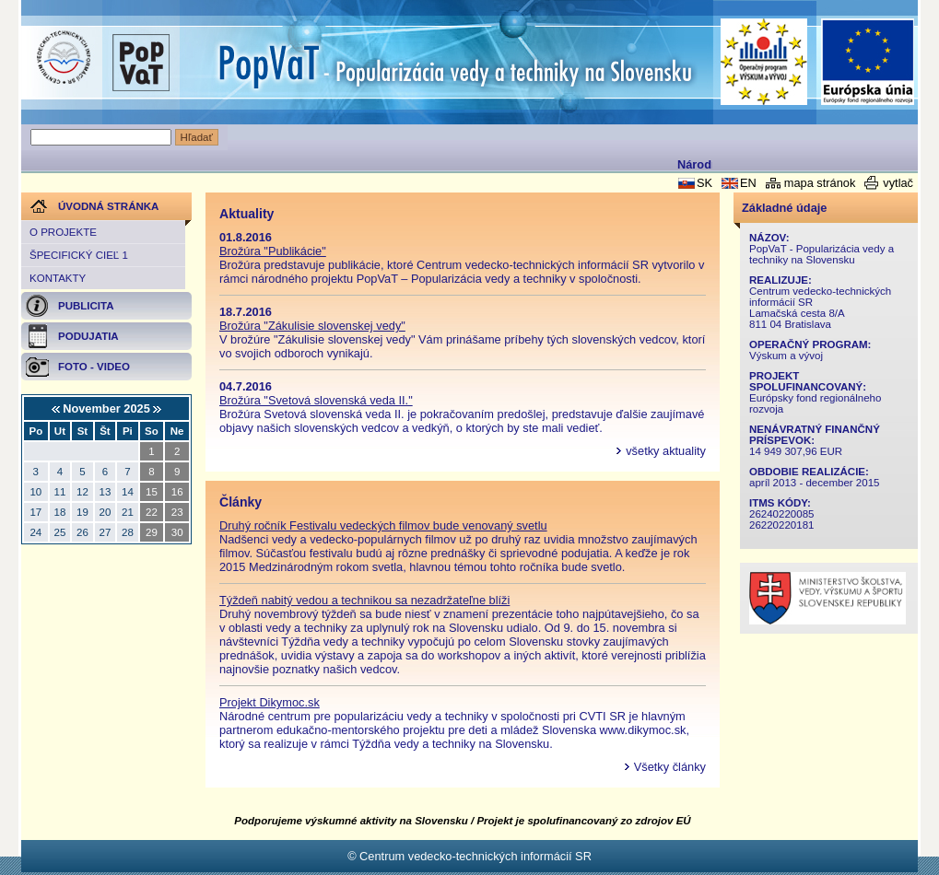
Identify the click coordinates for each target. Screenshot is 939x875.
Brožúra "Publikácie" (272, 251)
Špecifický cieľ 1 (78, 255)
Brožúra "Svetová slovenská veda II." (316, 400)
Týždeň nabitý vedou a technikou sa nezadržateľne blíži (364, 600)
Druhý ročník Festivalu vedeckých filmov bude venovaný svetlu (383, 525)
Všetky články (670, 767)
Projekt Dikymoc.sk (269, 702)
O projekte (63, 232)
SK (704, 183)
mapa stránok (820, 183)
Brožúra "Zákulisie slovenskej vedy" (312, 325)
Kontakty (57, 278)
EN (748, 183)
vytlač (898, 183)
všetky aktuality (666, 451)
